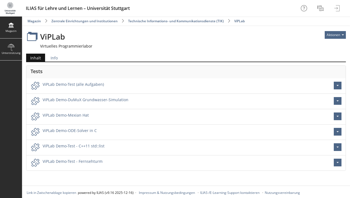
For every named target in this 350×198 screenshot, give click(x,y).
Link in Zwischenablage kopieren (51, 192)
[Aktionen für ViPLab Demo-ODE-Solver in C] (337, 132)
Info (54, 58)
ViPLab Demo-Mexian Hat (66, 115)
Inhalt (35, 58)
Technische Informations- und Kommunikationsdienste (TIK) (176, 21)
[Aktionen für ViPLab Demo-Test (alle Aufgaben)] (337, 85)
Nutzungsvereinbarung (282, 192)
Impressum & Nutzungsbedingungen (167, 192)
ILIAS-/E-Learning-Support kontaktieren (230, 192)
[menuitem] (321, 8)
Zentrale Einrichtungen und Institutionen (84, 21)
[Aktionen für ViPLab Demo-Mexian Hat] (337, 116)
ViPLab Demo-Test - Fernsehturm (73, 161)
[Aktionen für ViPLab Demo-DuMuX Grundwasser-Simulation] (337, 101)
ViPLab (239, 21)
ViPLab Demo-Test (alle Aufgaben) (73, 84)
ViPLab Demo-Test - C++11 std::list (73, 145)
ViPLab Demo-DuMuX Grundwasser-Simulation (85, 99)
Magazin (34, 21)
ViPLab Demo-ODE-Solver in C (70, 130)
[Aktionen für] (335, 35)
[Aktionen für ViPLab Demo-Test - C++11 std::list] (337, 147)
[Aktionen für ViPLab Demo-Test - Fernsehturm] (337, 162)
